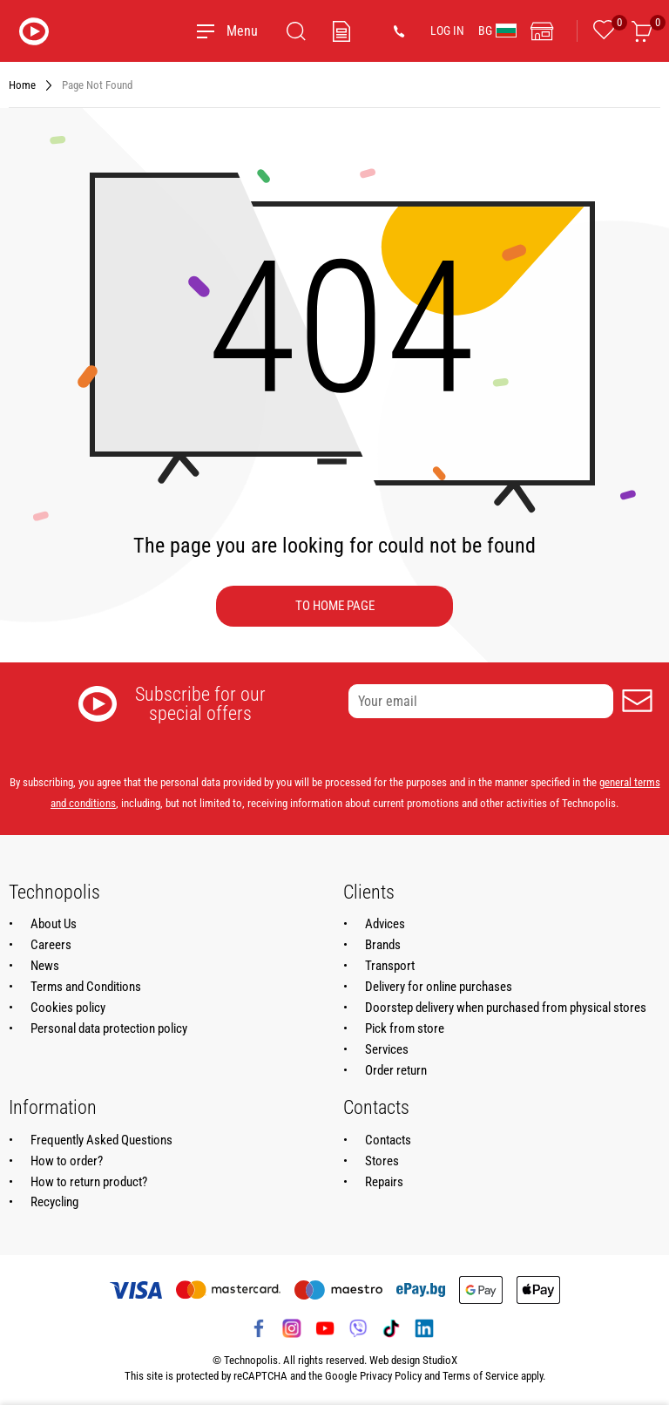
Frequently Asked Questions (101, 1140)
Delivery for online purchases (438, 986)
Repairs (384, 1182)
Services (387, 1049)
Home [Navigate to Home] (22, 85)
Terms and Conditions (85, 986)
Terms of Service (480, 1375)
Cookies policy (67, 1007)
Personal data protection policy (108, 1028)
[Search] (296, 31)
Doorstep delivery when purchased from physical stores (505, 1007)
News (44, 966)
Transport (390, 966)
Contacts (388, 1140)
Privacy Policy (391, 1375)
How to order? (66, 1161)
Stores (382, 1161)
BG (497, 30)
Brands (383, 945)
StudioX (439, 1360)
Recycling (54, 1202)
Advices (385, 924)
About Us (53, 924)
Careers (50, 945)
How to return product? (88, 1182)
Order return (396, 1070)
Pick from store (404, 1028)
